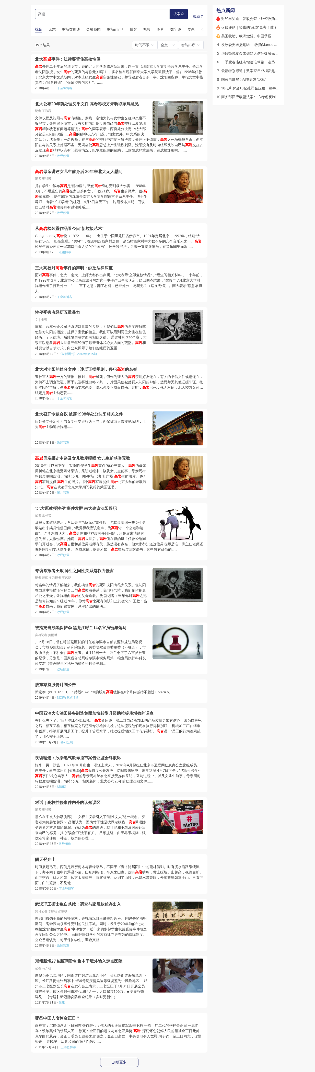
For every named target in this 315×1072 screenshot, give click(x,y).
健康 (62, 1002)
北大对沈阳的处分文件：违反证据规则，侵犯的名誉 (86, 369)
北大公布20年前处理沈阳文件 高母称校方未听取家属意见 (87, 104)
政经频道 (63, 156)
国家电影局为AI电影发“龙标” (243, 79)
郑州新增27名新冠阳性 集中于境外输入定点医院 (78, 961)
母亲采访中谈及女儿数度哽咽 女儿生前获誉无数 (82, 458)
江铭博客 (65, 252)
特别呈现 (67, 742)
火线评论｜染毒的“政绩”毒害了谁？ (249, 27)
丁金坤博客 (64, 88)
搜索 (178, 14)
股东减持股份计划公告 (55, 684)
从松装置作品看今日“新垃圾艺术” (69, 228)
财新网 (61, 787)
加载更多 (119, 1062)
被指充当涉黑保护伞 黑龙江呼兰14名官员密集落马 (80, 627)
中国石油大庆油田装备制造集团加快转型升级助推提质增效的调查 (94, 713)
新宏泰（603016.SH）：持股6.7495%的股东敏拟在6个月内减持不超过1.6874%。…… (106, 691)
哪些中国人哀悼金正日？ (57, 1018)
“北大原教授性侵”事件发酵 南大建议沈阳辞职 (76, 508)
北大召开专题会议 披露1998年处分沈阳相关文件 (79, 414)
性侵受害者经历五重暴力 (57, 312)
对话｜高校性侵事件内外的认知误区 (67, 802)
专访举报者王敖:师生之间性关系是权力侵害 (74, 570)
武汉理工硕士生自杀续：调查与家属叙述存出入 (78, 904)
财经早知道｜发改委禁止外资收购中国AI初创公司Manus (266, 18)
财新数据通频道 (67, 697)
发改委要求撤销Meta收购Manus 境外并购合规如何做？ (265, 44)
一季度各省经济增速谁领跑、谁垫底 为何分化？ (259, 62)
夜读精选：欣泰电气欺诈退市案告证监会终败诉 (78, 757)
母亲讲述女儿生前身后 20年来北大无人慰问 (78, 171)
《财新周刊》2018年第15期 (78, 354)
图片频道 (63, 492)
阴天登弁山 (45, 859)
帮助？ (198, 16)
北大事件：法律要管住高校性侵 (67, 59)
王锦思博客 (68, 1047)
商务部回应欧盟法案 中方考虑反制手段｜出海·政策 (261, 96)
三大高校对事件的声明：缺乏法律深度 (74, 268)
